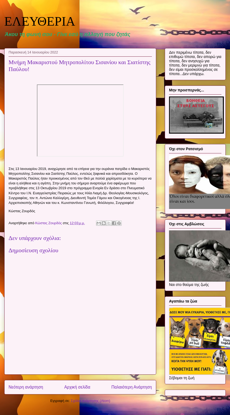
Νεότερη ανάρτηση (26, 387)
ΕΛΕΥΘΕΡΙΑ (39, 21)
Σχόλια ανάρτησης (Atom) (90, 401)
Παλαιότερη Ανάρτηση (131, 387)
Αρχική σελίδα (77, 387)
